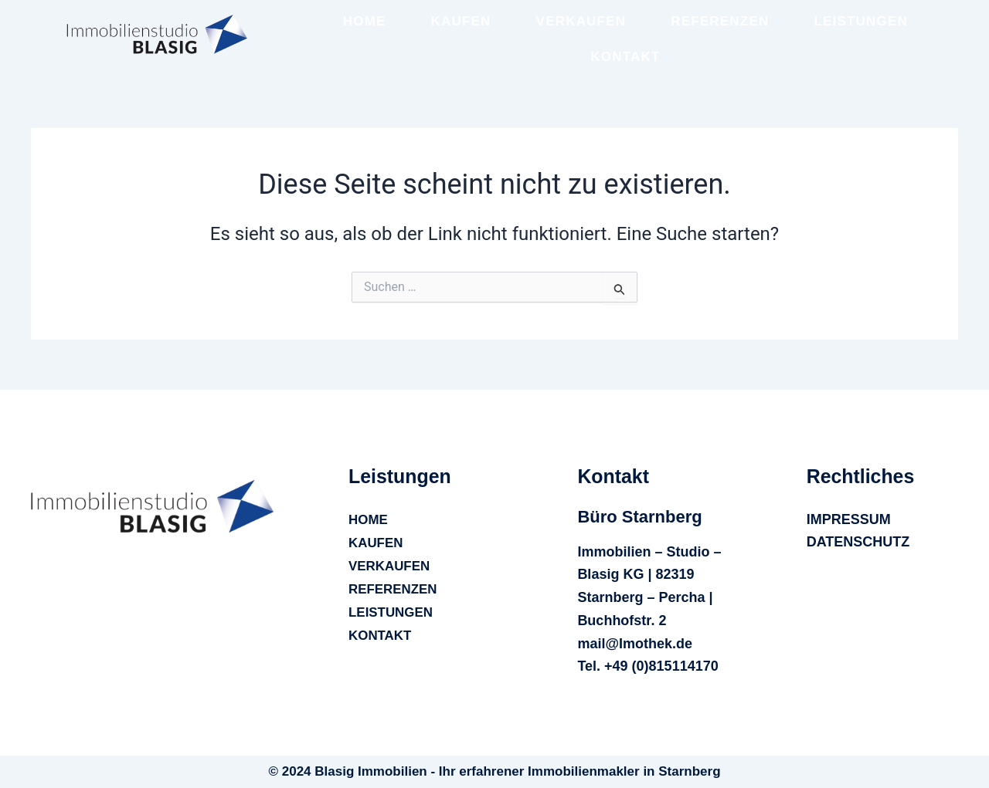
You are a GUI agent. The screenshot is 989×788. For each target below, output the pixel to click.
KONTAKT (625, 56)
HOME (364, 21)
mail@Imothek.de (634, 643)
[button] (402, 476)
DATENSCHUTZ (858, 542)
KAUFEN (461, 21)
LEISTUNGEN (861, 21)
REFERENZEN (720, 21)
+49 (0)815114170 (661, 666)
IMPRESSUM (849, 519)
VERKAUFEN (581, 21)
